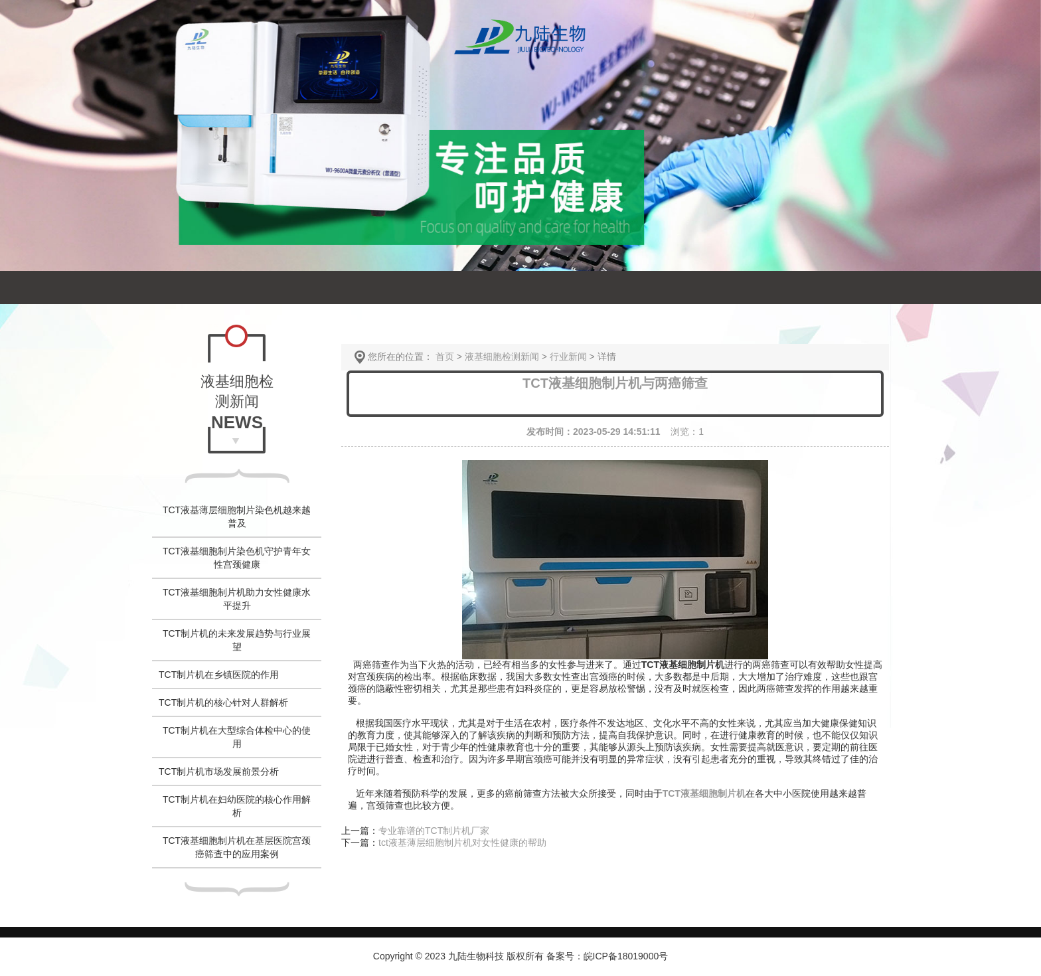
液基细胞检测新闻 (502, 356)
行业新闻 (568, 356)
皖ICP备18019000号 (626, 956)
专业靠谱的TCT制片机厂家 (433, 830)
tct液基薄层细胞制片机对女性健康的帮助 (462, 842)
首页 (445, 356)
